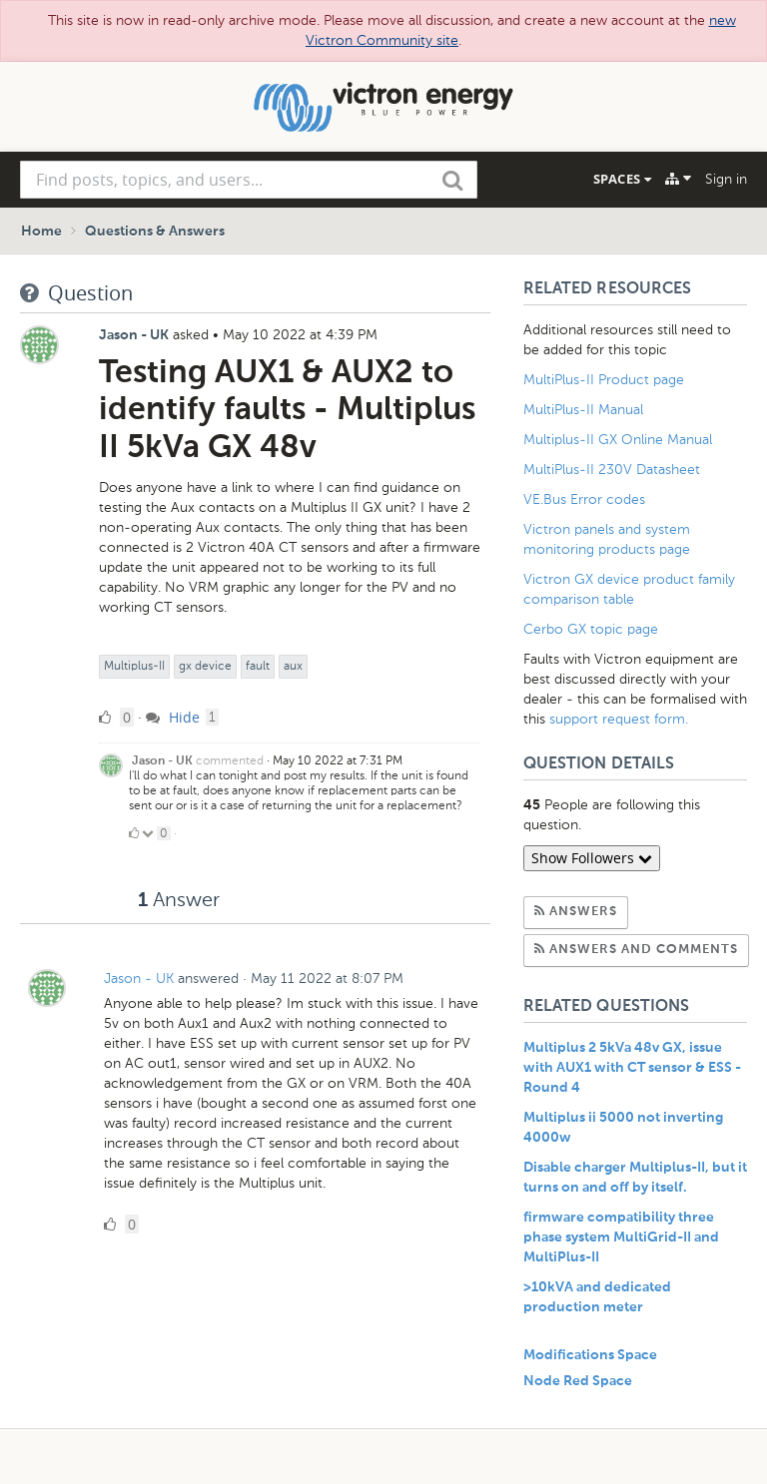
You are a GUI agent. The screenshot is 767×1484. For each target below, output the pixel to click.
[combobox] (248, 180)
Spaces (622, 179)
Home (41, 232)
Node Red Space (577, 1381)
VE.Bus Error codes (584, 499)
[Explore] (678, 179)
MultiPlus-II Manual (583, 409)
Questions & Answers (155, 232)
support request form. (618, 719)
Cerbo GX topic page (590, 629)
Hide (173, 717)
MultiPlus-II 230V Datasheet (613, 469)
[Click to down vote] (149, 833)
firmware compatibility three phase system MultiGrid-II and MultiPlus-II (621, 1237)
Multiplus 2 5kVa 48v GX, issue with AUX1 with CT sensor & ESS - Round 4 (632, 1068)
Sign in (726, 179)
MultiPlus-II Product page (605, 379)
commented (230, 760)
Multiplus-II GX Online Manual (617, 439)
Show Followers (591, 857)
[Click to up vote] (134, 833)
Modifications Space (590, 1355)
